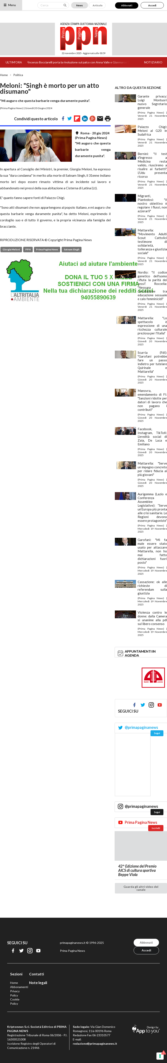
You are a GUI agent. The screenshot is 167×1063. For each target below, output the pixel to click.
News (79, 5)
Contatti (36, 974)
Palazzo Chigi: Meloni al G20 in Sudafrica (152, 130)
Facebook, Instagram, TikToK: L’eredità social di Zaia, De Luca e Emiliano (152, 436)
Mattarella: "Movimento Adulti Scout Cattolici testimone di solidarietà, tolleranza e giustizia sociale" (152, 241)
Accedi (152, 5)
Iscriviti (156, 828)
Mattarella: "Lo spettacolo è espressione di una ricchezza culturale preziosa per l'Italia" (152, 325)
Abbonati (126, 5)
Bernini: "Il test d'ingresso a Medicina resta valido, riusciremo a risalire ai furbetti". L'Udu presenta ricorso (152, 165)
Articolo (98, 5)
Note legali (38, 982)
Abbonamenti (19, 987)
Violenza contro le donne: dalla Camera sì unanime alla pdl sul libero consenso (152, 618)
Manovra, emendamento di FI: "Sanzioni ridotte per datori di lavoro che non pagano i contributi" (152, 400)
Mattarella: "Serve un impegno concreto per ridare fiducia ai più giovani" (152, 469)
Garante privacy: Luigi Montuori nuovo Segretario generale (152, 102)
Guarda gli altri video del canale (141, 888)
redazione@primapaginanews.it (95, 1043)
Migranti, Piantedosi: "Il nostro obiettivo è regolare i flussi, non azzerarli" (152, 203)
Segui (157, 733)
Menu (9, 5)
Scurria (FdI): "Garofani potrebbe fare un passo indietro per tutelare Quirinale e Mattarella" (152, 362)
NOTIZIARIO (153, 62)
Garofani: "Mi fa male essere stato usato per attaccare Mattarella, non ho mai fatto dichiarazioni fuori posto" (152, 551)
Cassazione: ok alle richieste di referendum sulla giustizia (152, 587)
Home (4, 74)
